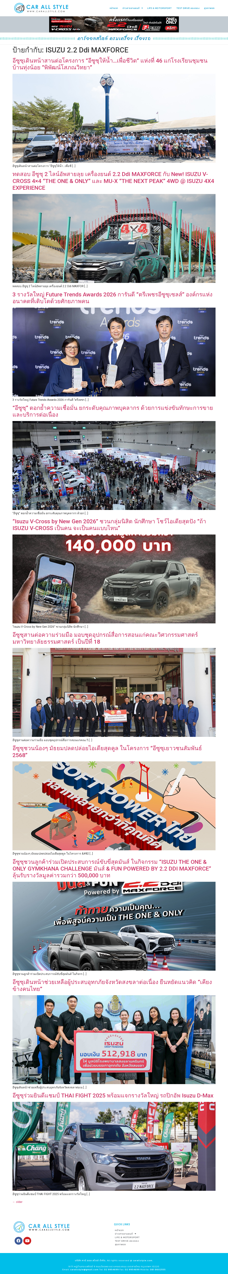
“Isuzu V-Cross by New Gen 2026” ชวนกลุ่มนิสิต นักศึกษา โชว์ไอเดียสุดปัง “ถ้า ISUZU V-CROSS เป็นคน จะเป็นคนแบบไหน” (109, 524)
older (17, 1202)
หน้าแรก (114, 8)
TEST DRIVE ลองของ (188, 8)
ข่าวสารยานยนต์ (133, 8)
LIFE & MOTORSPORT (159, 8)
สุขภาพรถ (209, 8)
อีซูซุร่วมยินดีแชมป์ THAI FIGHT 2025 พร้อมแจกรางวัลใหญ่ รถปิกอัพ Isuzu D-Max (112, 1095)
